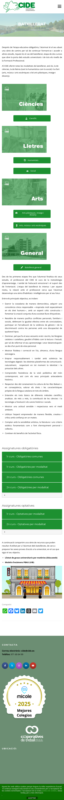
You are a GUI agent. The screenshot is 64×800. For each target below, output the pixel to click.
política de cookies (49, 791)
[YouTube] (33, 665)
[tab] (32, 457)
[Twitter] (12, 665)
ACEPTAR (32, 798)
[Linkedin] (26, 665)
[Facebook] (5, 665)
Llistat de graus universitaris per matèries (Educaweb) (31, 557)
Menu (59, 6)
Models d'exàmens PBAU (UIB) (19, 562)
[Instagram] (19, 665)
